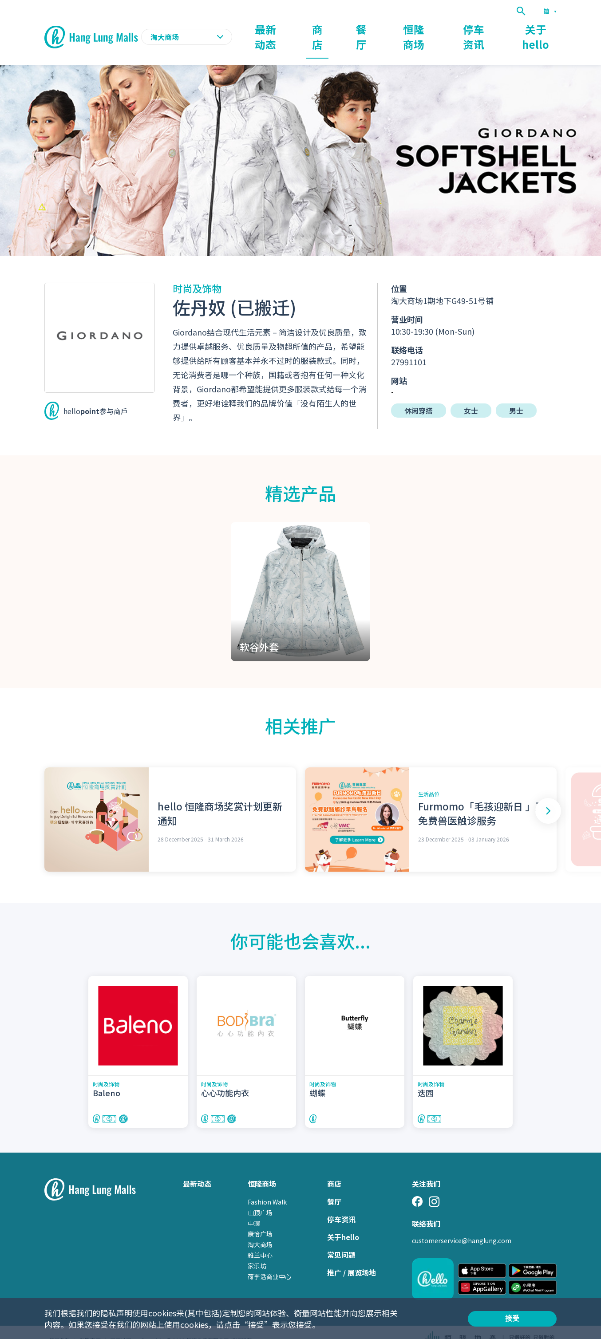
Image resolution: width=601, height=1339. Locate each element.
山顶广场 (260, 1196)
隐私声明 (116, 1313)
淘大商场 (260, 1228)
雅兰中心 (260, 1239)
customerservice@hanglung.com (461, 1224)
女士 (471, 394)
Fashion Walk (267, 1185)
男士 (516, 394)
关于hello (541, 29)
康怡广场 (260, 1217)
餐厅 (394, 29)
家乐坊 (257, 1249)
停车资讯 (488, 29)
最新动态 (314, 29)
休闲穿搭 (418, 394)
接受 (512, 1318)
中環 (254, 1207)
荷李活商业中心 (269, 1260)
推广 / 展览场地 (351, 1256)
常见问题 (341, 1238)
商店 (358, 29)
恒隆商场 (437, 29)
